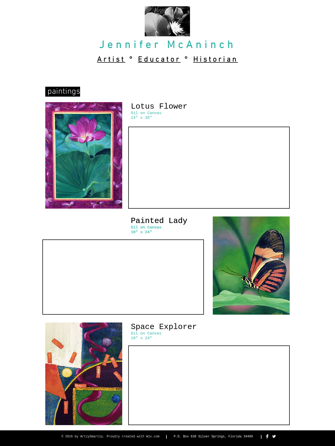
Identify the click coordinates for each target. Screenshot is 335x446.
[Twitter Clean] (274, 436)
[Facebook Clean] (267, 436)
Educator (159, 59)
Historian (215, 59)
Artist (111, 59)
